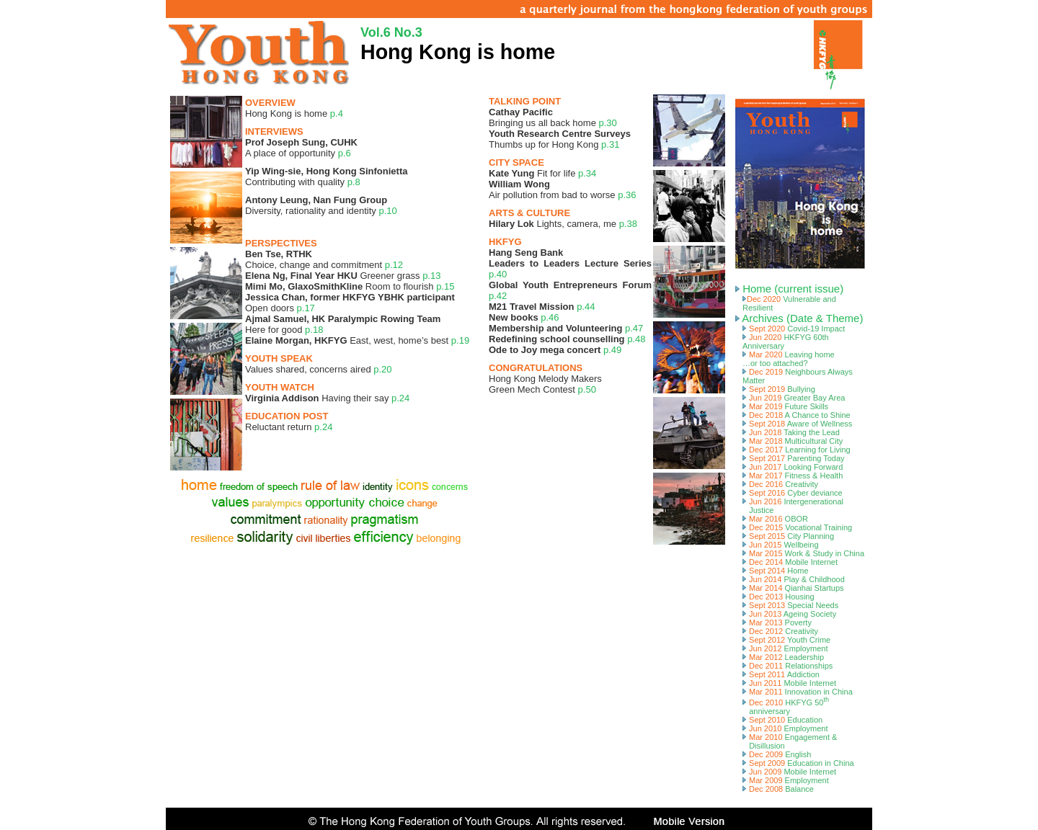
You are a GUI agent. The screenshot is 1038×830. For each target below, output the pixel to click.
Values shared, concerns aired (318, 369)
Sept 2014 (775, 570)
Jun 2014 (793, 579)
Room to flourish (349, 286)
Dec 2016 (780, 484)
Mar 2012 (783, 657)
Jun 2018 (791, 432)
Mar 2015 (803, 553)
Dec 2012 (780, 631)
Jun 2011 (789, 683)
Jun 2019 (793, 397)
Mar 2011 (797, 691)
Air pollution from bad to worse (562, 189)
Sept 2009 (798, 763)
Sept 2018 (797, 423)
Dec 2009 (776, 754)
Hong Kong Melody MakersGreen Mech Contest (545, 384)
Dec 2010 (785, 706)
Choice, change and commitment (324, 259)
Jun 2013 (789, 614)
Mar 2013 (777, 622)
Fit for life (542, 173)
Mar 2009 (785, 780)
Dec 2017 (796, 449)
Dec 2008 (778, 789)
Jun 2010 (785, 728)
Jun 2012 (785, 648)
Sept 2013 (790, 605)
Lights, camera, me (563, 223)
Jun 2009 (789, 771)
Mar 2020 (788, 358)
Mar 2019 (785, 406)
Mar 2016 (775, 518)
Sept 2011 (781, 674)
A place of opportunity (301, 148)
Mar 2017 (792, 475)
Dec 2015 (797, 527)
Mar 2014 (793, 588)
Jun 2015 (780, 544)
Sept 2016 (792, 492)
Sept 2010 (782, 719)
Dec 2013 (778, 596)
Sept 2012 (786, 639)
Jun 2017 (792, 467)
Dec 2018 (796, 415)
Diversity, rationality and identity (321, 205)
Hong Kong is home (294, 113)
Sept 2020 (793, 328)
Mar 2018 (792, 441)
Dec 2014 (790, 562)
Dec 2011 (787, 665)
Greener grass (342, 275)
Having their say (327, 398)
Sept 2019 (778, 389)
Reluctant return (288, 426)
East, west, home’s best (357, 340)
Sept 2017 (793, 458)
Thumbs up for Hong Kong (560, 139)
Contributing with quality (326, 176)
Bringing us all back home (553, 117)
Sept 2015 (788, 536)
